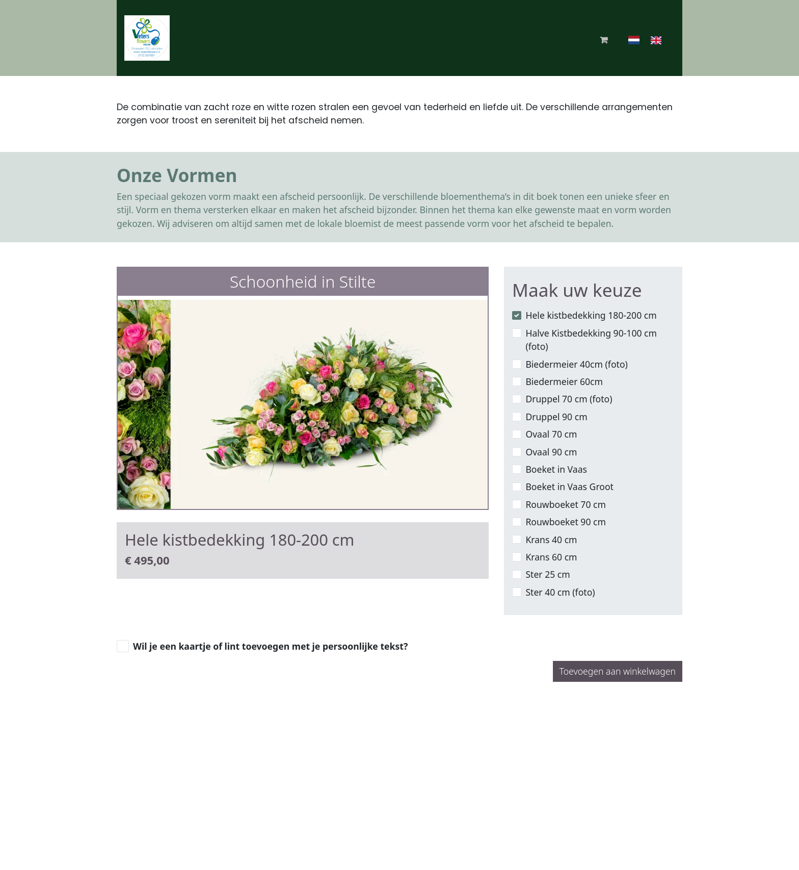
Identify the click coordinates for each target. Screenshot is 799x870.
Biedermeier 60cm (564, 381)
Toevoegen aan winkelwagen (618, 671)
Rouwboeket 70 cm (565, 504)
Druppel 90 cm (556, 417)
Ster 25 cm (547, 574)
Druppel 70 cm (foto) (568, 399)
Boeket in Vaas (556, 469)
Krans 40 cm (551, 539)
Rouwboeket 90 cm (565, 522)
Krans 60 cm (551, 557)
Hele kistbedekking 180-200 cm (590, 315)
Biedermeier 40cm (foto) (576, 364)
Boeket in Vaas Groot (569, 486)
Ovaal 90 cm (551, 452)
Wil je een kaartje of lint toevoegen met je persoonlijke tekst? (270, 646)
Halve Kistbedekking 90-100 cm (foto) (591, 339)
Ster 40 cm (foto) (560, 592)
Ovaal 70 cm (551, 434)
